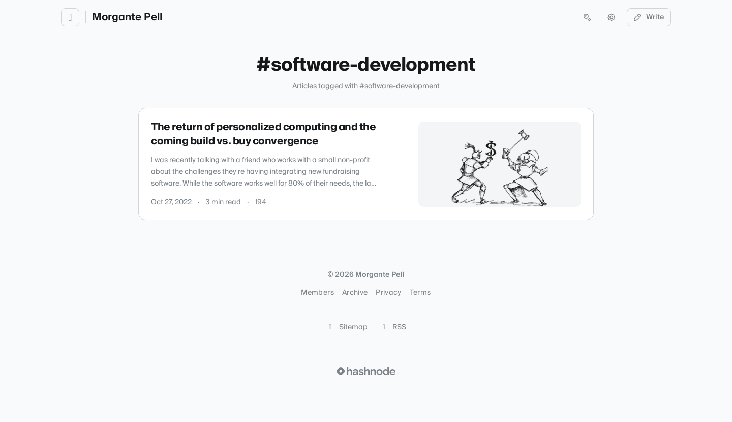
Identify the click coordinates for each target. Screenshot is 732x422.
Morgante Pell (127, 17)
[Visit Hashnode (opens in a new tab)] (366, 371)
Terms (420, 293)
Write (649, 17)
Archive (355, 293)
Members (317, 293)
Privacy (388, 293)
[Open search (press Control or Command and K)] (587, 17)
